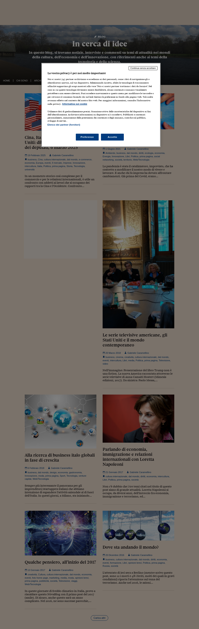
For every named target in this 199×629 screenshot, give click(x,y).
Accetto (112, 137)
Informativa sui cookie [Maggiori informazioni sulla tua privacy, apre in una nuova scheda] (74, 104)
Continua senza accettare (143, 68)
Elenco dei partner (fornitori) (64, 124)
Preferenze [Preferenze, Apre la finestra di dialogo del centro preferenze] (87, 137)
